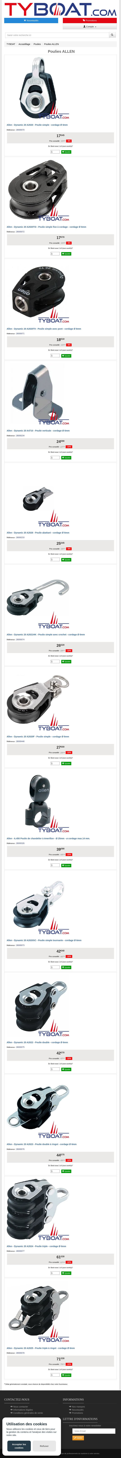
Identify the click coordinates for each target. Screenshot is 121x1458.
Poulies (37, 44)
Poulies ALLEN (51, 44)
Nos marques (78, 1406)
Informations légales (23, 1410)
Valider (78, 1438)
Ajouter (66, 152)
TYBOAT (11, 44)
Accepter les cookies (19, 1446)
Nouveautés (31, 20)
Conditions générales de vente (28, 1413)
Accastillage (24, 44)
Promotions (90, 20)
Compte (89, 26)
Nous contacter (20, 1406)
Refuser (44, 1446)
